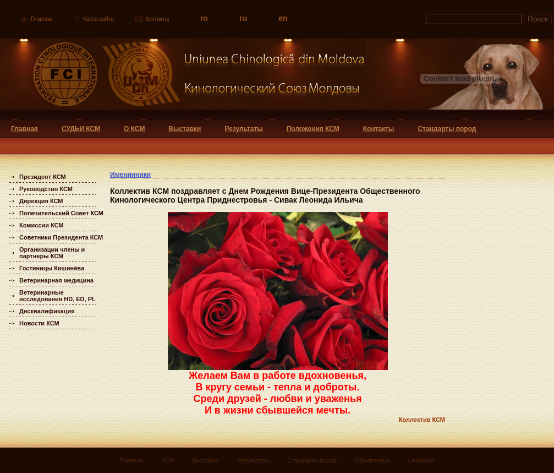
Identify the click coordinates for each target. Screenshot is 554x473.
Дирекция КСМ (41, 201)
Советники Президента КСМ (61, 237)
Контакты (157, 19)
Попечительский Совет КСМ (61, 213)
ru (243, 18)
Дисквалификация (47, 311)
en (282, 18)
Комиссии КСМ (41, 225)
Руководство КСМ (46, 189)
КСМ (167, 460)
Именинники (130, 174)
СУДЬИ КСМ (81, 129)
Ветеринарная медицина (56, 280)
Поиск (538, 19)
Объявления (372, 460)
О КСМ (134, 129)
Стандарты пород (447, 129)
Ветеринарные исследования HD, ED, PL (57, 295)
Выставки (185, 129)
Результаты (243, 129)
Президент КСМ (42, 176)
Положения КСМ (313, 129)
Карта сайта (98, 19)
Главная (41, 19)
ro (204, 18)
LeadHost (421, 460)
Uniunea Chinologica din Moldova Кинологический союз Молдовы (183, 78)
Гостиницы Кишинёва (51, 268)
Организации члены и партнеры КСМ (52, 252)
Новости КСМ (39, 323)
